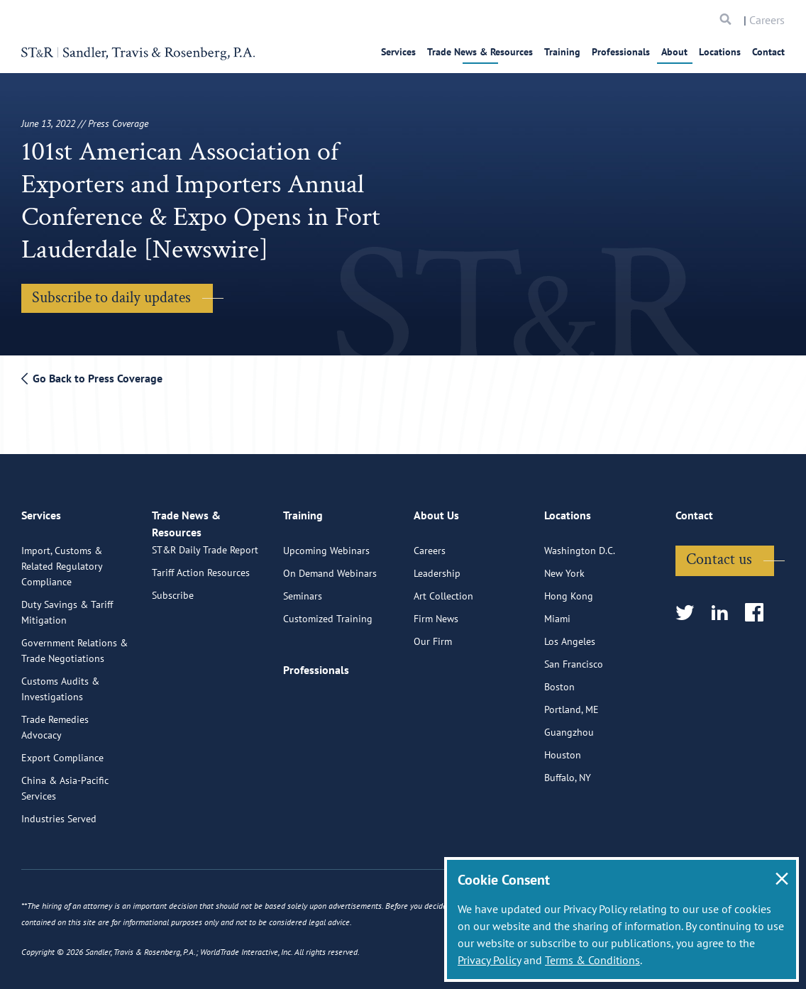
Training (562, 51)
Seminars (302, 588)
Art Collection (443, 588)
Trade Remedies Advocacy (55, 720)
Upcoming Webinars (326, 543)
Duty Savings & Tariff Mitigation (67, 605)
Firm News (436, 611)
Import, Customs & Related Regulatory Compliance (61, 559)
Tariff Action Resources (201, 580)
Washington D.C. (579, 543)
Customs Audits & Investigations (60, 682)
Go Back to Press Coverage (91, 378)
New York (564, 566)
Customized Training (327, 611)
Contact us (719, 552)
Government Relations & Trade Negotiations (74, 643)
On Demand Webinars (330, 566)
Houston (562, 747)
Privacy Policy (489, 960)
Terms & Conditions (592, 960)
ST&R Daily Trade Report (205, 557)
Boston (559, 679)
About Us (436, 514)
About (674, 51)
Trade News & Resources (480, 51)
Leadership (437, 566)
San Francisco (573, 657)
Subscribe (173, 603)
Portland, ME (571, 702)
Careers (767, 20)
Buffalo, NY (567, 770)
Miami (557, 611)
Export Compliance (62, 750)
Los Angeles (569, 634)
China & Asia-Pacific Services (65, 781)
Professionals (621, 51)
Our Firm (433, 634)
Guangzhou (569, 725)
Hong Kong (568, 588)
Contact (768, 51)
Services (398, 51)
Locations (720, 51)
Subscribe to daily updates (111, 297)
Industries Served (58, 811)
